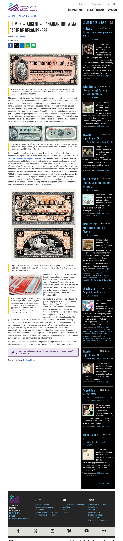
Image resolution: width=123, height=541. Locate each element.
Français (85, 331)
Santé (105, 334)
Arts (92, 78)
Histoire (98, 78)
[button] (10, 45)
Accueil (11, 16)
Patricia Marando (96, 400)
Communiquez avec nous (45, 515)
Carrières (91, 509)
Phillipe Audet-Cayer (95, 397)
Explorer (100, 10)
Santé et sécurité (94, 517)
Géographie (93, 331)
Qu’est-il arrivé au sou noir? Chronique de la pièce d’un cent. (97, 183)
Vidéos (64, 512)
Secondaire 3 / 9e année (91, 338)
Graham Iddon (92, 39)
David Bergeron (18, 36)
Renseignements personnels (99, 520)
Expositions (66, 507)
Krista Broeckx (107, 142)
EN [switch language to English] (114, 4)
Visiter (90, 10)
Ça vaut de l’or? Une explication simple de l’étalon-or (94, 228)
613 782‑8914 (13, 513)
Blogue (64, 509)
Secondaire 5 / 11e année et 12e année (96, 280)
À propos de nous (75, 10)
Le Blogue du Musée (27, 16)
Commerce (95, 271)
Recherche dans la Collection (46, 512)
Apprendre (112, 10)
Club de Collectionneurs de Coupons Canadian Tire (43, 157)
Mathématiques (96, 334)
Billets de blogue (29, 360)
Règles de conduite (95, 515)
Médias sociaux (94, 512)
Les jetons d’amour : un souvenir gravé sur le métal (97, 33)
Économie (103, 271)
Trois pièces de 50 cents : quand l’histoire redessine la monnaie (94, 91)
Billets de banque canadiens (73, 504)
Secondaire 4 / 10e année (97, 278)
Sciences (85, 336)
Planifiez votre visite (43, 504)
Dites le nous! (21, 353)
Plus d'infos (106, 483)
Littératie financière (96, 273)
